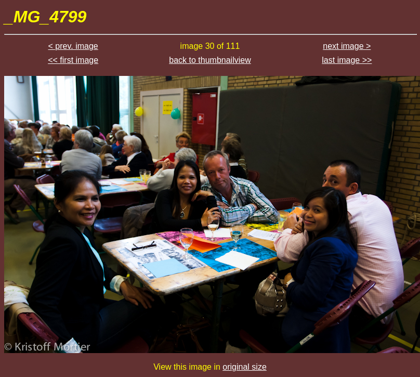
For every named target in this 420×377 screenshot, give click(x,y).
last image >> (347, 60)
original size (244, 366)
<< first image (73, 60)
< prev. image (73, 46)
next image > (347, 46)
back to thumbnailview (210, 60)
